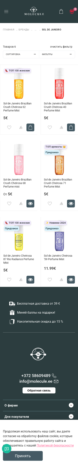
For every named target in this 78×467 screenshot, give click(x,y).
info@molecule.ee (35, 381)
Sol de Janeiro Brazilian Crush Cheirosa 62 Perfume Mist (17, 107)
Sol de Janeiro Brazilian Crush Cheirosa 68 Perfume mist (17, 183)
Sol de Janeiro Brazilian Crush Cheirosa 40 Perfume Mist (58, 107)
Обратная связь (39, 390)
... (35, 29)
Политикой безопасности (55, 445)
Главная (9, 29)
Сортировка (22, 54)
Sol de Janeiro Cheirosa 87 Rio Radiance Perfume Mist (18, 259)
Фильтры (58, 54)
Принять (23, 456)
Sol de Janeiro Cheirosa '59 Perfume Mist (58, 257)
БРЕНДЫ (24, 29)
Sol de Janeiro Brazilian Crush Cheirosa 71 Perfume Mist (58, 183)
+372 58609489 (36, 375)
